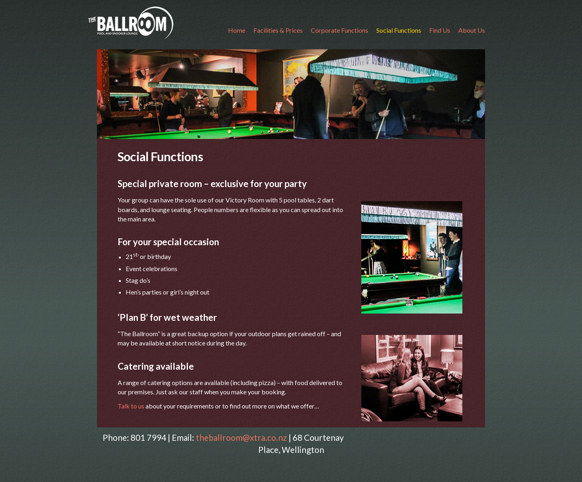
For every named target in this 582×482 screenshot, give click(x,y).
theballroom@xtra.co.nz (241, 437)
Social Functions (398, 30)
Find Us (439, 30)
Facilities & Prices (278, 30)
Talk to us (132, 406)
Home (236, 30)
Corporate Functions (339, 30)
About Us (471, 30)
